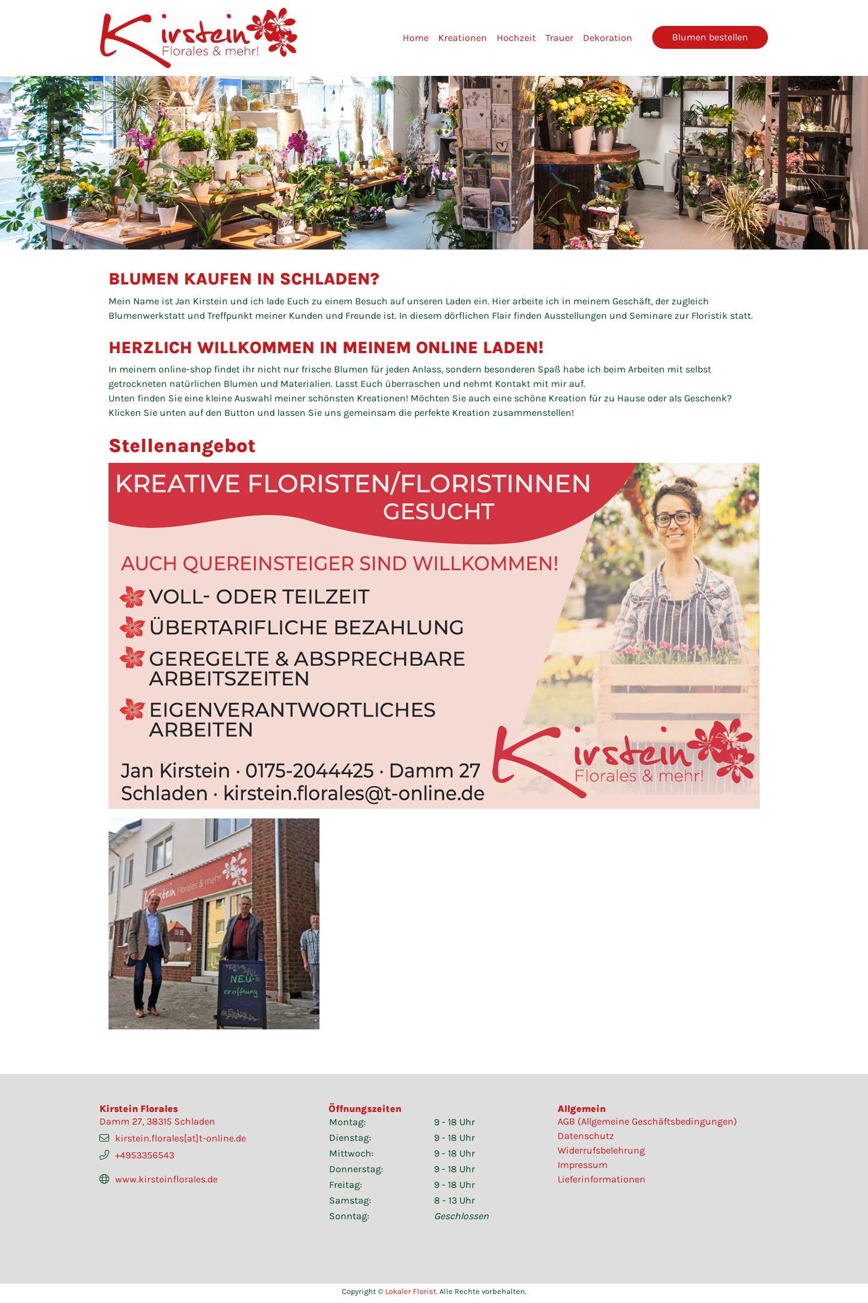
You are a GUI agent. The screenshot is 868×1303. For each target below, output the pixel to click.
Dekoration (607, 37)
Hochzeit (516, 37)
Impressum (583, 1164)
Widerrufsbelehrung (601, 1150)
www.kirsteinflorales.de (166, 1179)
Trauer (559, 37)
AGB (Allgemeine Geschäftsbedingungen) (647, 1121)
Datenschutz (586, 1135)
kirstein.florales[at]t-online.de (180, 1138)
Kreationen (462, 37)
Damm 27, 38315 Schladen (157, 1121)
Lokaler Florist (410, 1291)
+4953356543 (144, 1155)
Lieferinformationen (602, 1179)
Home (416, 37)
